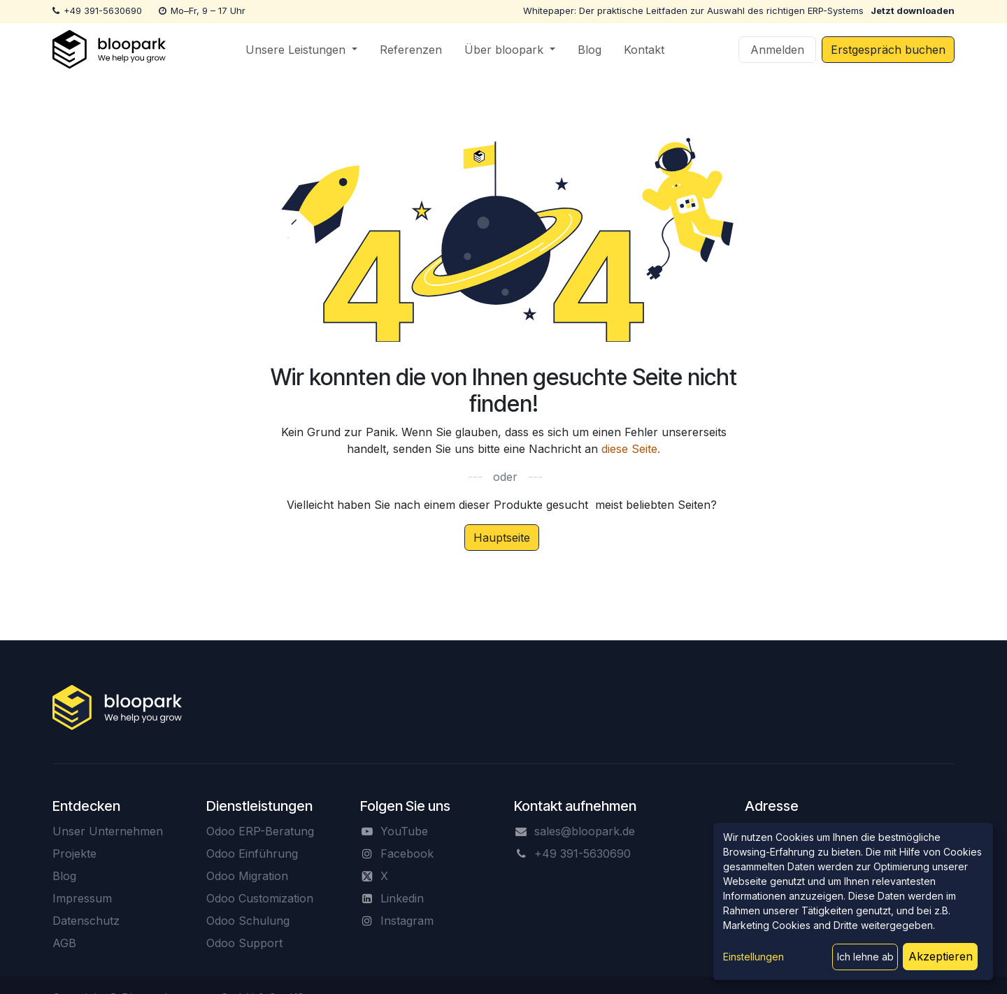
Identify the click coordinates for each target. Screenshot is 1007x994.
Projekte (74, 853)
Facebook (407, 853)
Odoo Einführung (252, 853)
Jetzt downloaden (913, 10)
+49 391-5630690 (103, 10)
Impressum (82, 898)
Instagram (407, 921)
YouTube (404, 831)
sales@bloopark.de (584, 831)
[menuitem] (301, 50)
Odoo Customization (259, 898)
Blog (64, 876)
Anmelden (777, 50)
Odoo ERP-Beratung (260, 831)
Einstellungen (753, 957)
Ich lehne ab (865, 957)
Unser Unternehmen (107, 831)
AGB (64, 943)
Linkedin (402, 898)
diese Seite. (630, 449)
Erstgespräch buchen (888, 50)
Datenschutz (86, 921)
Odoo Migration (247, 876)
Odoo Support (244, 943)
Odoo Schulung (248, 921)
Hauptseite (501, 538)
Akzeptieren (940, 956)
